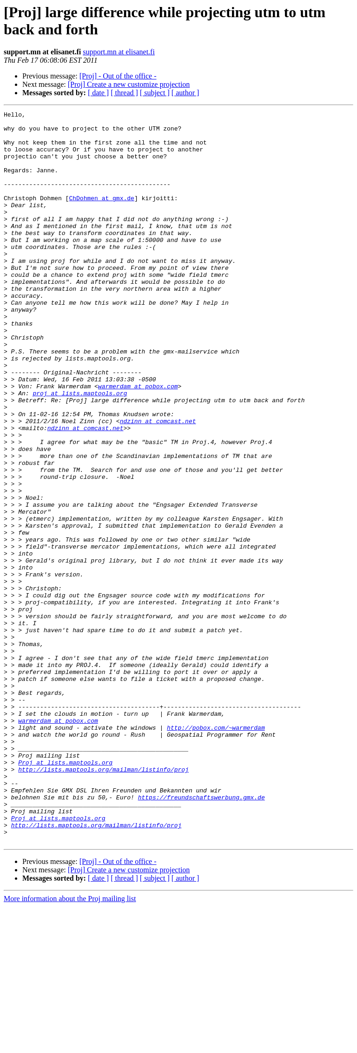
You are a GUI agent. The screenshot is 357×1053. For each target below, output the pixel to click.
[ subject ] (155, 93)
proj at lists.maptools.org (80, 450)
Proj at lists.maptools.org (65, 893)
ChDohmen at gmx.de (101, 216)
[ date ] (98, 93)
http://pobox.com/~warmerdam (216, 851)
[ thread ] (124, 93)
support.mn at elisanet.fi (119, 52)
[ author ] (185, 93)
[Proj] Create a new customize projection (129, 84)
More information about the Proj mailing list (70, 1045)
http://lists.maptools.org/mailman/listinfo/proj (103, 901)
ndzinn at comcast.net (158, 483)
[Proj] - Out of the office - (118, 76)
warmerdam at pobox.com (138, 442)
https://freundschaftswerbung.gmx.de (201, 935)
